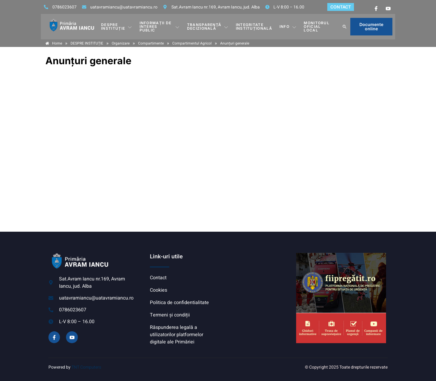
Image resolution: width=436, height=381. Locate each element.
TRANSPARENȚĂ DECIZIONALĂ (208, 26)
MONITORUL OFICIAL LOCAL (316, 26)
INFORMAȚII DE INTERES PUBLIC (160, 26)
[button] (344, 26)
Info (288, 26)
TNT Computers (86, 367)
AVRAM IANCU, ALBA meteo (256, 275)
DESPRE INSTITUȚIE (116, 26)
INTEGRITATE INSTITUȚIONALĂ (254, 26)
